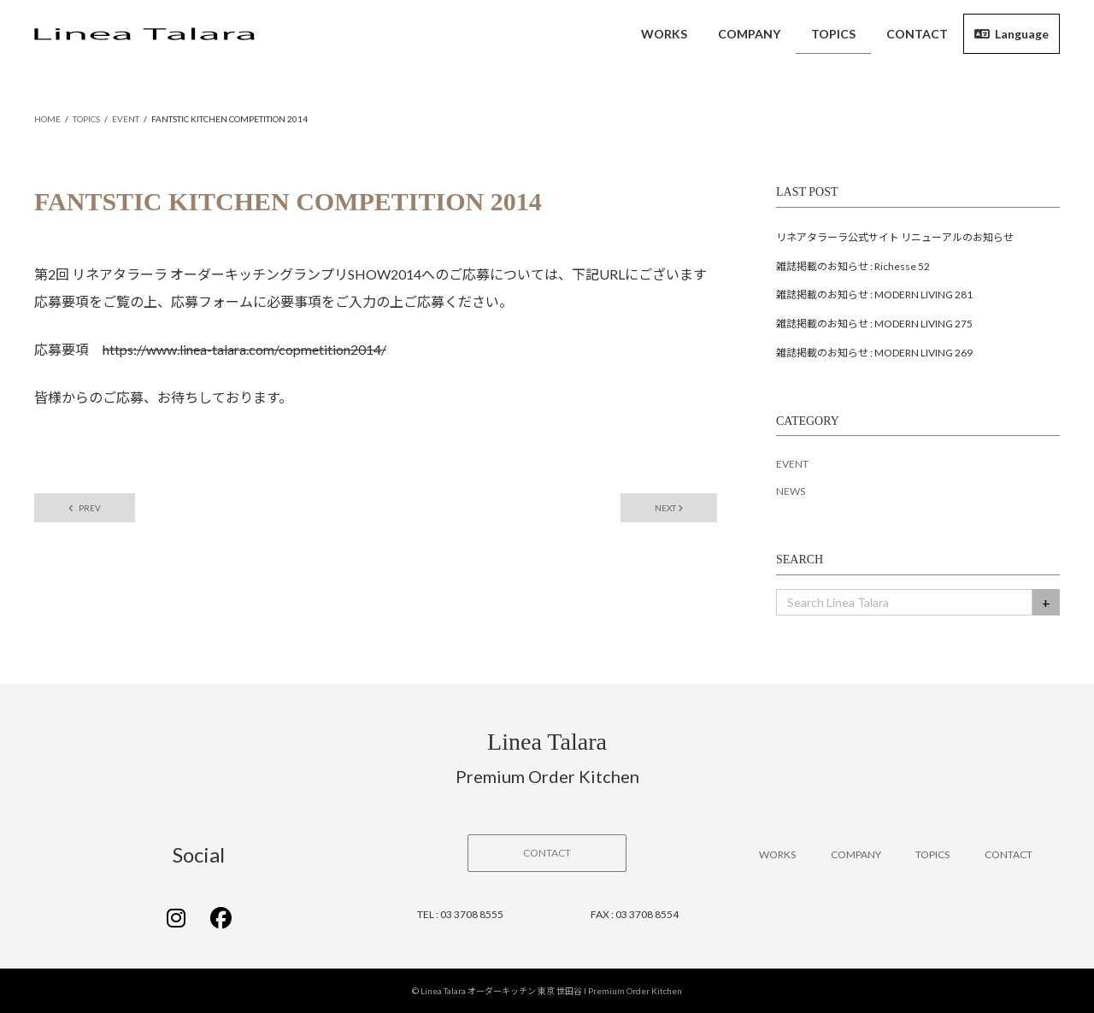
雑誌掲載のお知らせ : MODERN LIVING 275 (874, 323)
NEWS (790, 491)
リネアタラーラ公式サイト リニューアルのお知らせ (895, 237)
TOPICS (932, 854)
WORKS (777, 854)
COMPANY (856, 854)
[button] (547, 853)
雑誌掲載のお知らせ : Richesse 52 (853, 266)
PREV (84, 508)
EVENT (792, 463)
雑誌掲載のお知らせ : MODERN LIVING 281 (874, 294)
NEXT (669, 508)
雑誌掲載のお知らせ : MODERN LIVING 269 (874, 352)
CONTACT (1008, 854)
